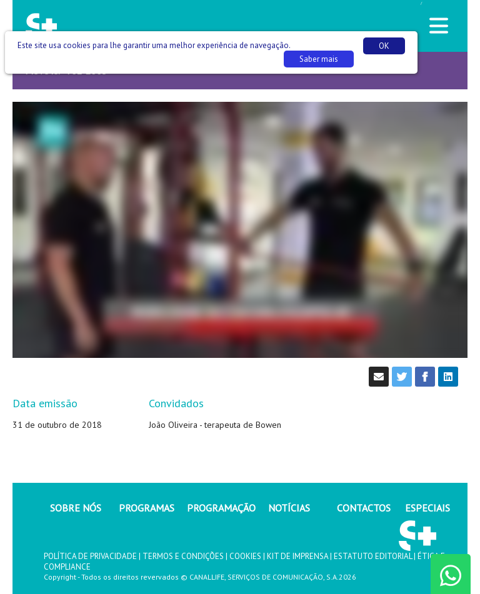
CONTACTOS (364, 508)
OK (384, 46)
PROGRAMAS (146, 508)
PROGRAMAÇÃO (221, 508)
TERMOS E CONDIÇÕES (183, 556)
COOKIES (245, 556)
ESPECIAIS (427, 508)
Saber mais (318, 59)
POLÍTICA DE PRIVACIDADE (90, 556)
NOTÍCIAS (289, 508)
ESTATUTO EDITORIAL (373, 556)
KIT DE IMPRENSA (297, 556)
